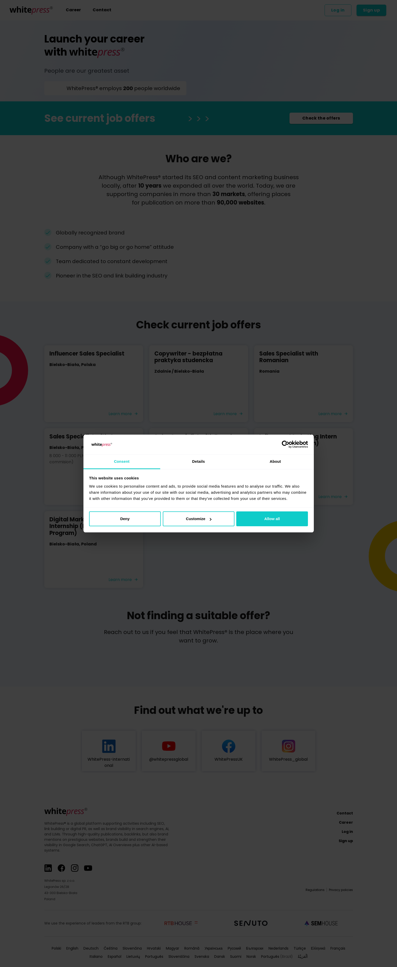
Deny (125, 519)
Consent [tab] (122, 461)
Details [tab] (198, 461)
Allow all (272, 519)
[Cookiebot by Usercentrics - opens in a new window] (285, 444)
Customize (198, 519)
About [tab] (275, 461)
